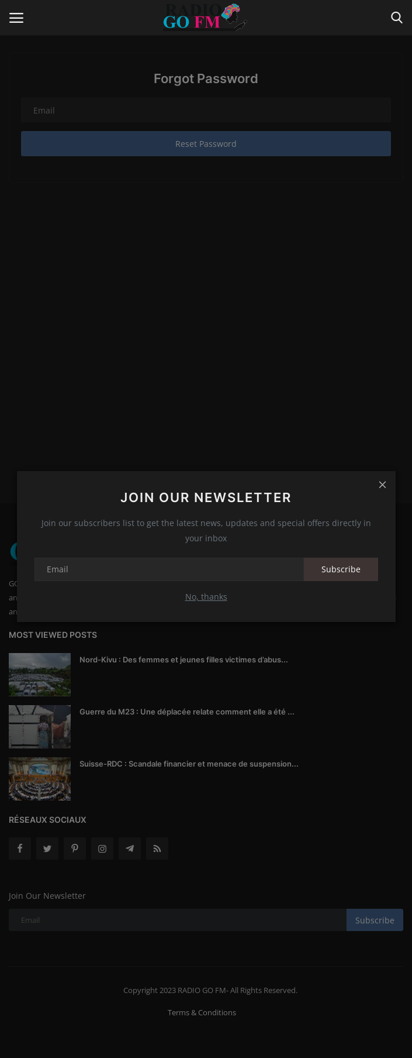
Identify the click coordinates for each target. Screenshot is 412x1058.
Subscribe (341, 569)
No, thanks (206, 596)
